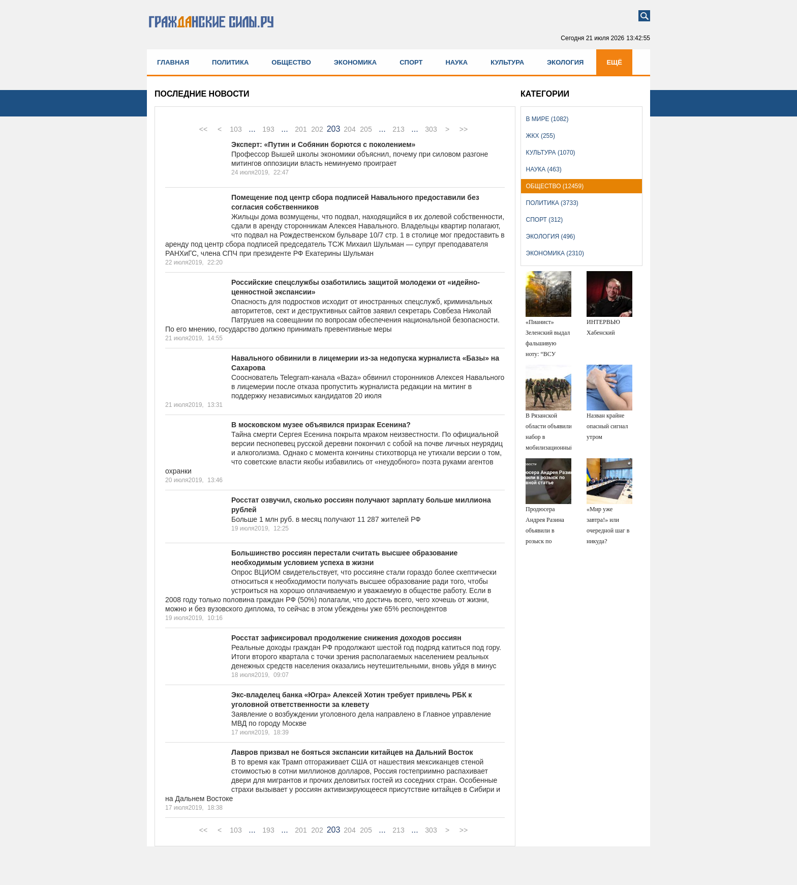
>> (463, 129)
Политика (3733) (552, 202)
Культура (507, 62)
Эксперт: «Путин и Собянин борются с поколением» (323, 144)
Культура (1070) (550, 152)
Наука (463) (544, 169)
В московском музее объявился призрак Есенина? (321, 425)
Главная (173, 62)
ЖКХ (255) (540, 135)
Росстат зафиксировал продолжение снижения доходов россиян (346, 638)
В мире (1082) (547, 119)
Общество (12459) (555, 186)
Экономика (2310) (555, 253)
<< (203, 129)
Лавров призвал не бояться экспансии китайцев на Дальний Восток (352, 752)
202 (317, 129)
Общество (291, 62)
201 (300, 129)
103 (235, 129)
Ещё (614, 62)
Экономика (355, 62)
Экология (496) (550, 236)
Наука (456, 62)
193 (268, 129)
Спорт (411, 62)
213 (398, 129)
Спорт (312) (544, 219)
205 (366, 129)
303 (431, 129)
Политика (230, 62)
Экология (565, 62)
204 (349, 129)
